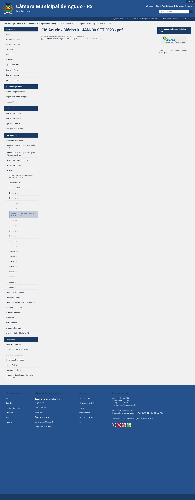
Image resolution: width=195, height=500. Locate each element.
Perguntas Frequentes (150, 19)
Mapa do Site (154, 6)
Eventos (9, 422)
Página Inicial (118, 19)
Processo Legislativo (14, 87)
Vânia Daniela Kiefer (50, 36)
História (9, 403)
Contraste (180, 6)
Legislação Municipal (43, 426)
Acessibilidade (167, 6)
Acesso (8, 398)
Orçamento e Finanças (48, 24)
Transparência (33, 24)
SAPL (185, 19)
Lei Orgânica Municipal (44, 422)
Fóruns (81, 408)
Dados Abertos (84, 412)
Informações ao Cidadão (88, 403)
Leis (7, 108)
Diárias (61, 24)
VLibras (190, 6)
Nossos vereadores (47, 399)
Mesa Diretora (40, 407)
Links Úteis (10, 339)
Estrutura (9, 412)
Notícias (9, 417)
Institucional (11, 29)
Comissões (39, 412)
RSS (191, 19)
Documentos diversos (171, 19)
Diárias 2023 (70, 24)
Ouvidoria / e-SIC (132, 19)
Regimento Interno (42, 417)
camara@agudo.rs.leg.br (126, 405)
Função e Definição (13, 408)
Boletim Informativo (86, 417)
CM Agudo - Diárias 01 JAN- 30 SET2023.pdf (59, 39)
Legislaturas (39, 402)
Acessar (190, 1)
